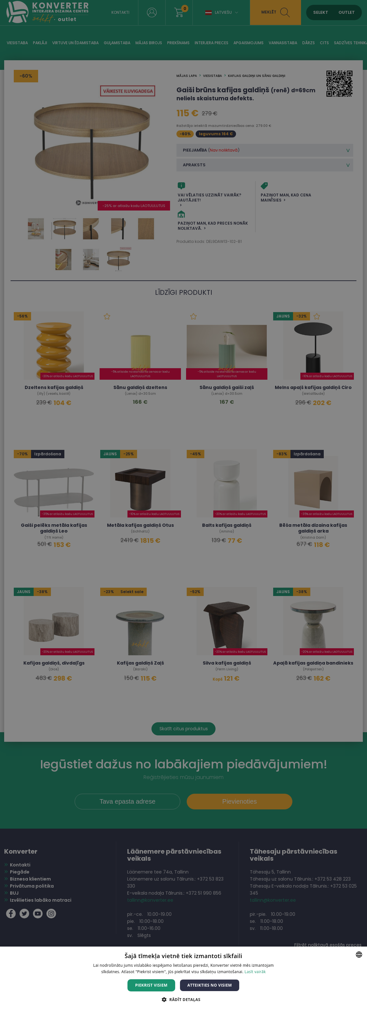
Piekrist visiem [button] (151, 985)
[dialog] (183, 505)
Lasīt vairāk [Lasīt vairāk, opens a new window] (255, 971)
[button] (183, 999)
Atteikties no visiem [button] (209, 985)
